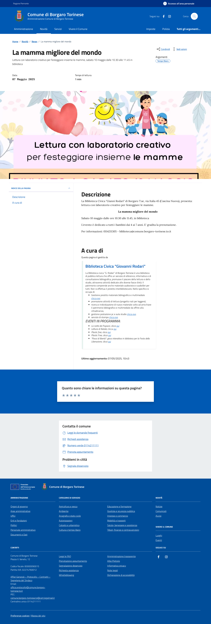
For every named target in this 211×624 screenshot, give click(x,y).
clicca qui (95, 298)
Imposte (150, 29)
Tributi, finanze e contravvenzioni (123, 530)
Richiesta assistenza (69, 570)
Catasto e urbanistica (69, 525)
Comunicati (161, 511)
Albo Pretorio (113, 561)
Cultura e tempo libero (69, 530)
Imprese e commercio (117, 516)
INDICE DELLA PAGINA (41, 188)
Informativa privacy (116, 565)
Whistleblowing (66, 575)
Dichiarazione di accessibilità (121, 575)
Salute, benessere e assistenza (122, 525)
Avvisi (158, 516)
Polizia (166, 29)
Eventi (159, 540)
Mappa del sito (38, 615)
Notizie (159, 506)
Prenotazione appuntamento (73, 561)
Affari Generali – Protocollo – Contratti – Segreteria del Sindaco (30, 578)
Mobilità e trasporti (116, 520)
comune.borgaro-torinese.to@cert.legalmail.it (33, 598)
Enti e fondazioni (19, 520)
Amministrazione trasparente (121, 556)
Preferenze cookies (20, 615)
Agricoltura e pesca (68, 506)
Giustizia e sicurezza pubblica (121, 511)
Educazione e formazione (119, 506)
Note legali (112, 570)
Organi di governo (19, 506)
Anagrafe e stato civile (70, 516)
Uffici (13, 516)
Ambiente (63, 511)
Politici (14, 525)
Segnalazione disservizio (70, 565)
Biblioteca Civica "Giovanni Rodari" (115, 266)
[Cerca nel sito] (194, 16)
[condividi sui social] (163, 49)
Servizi (58, 29)
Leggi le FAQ (65, 556)
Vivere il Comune (78, 29)
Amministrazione (23, 29)
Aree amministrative (20, 511)
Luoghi (159, 535)
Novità (43, 29)
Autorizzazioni (65, 520)
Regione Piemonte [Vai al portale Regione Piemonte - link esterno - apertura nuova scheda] (21, 3)
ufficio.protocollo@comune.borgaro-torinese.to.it (28, 589)
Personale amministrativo (23, 530)
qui (117, 326)
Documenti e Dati (19, 534)
